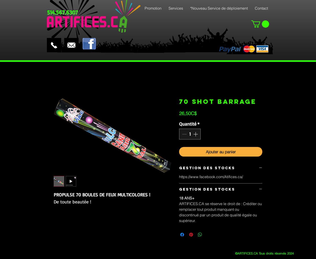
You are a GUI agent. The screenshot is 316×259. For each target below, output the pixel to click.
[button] (260, 24)
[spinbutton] (190, 134)
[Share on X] (209, 234)
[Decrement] (184, 134)
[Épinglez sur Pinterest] (191, 234)
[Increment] (196, 134)
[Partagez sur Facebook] (182, 234)
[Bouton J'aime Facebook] (107, 34)
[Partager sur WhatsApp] (200, 234)
